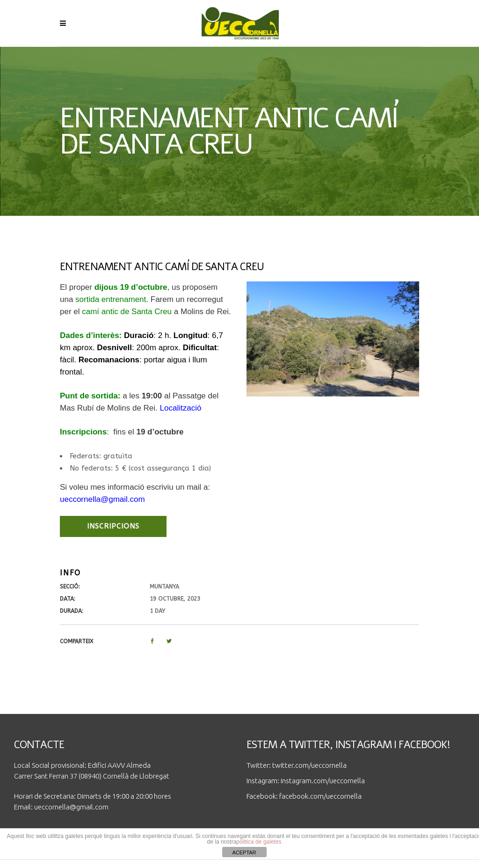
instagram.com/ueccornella (323, 781)
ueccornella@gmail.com (71, 807)
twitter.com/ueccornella (309, 765)
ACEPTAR (244, 852)
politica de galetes (258, 841)
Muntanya (164, 586)
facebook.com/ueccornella (320, 796)
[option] (333, 339)
